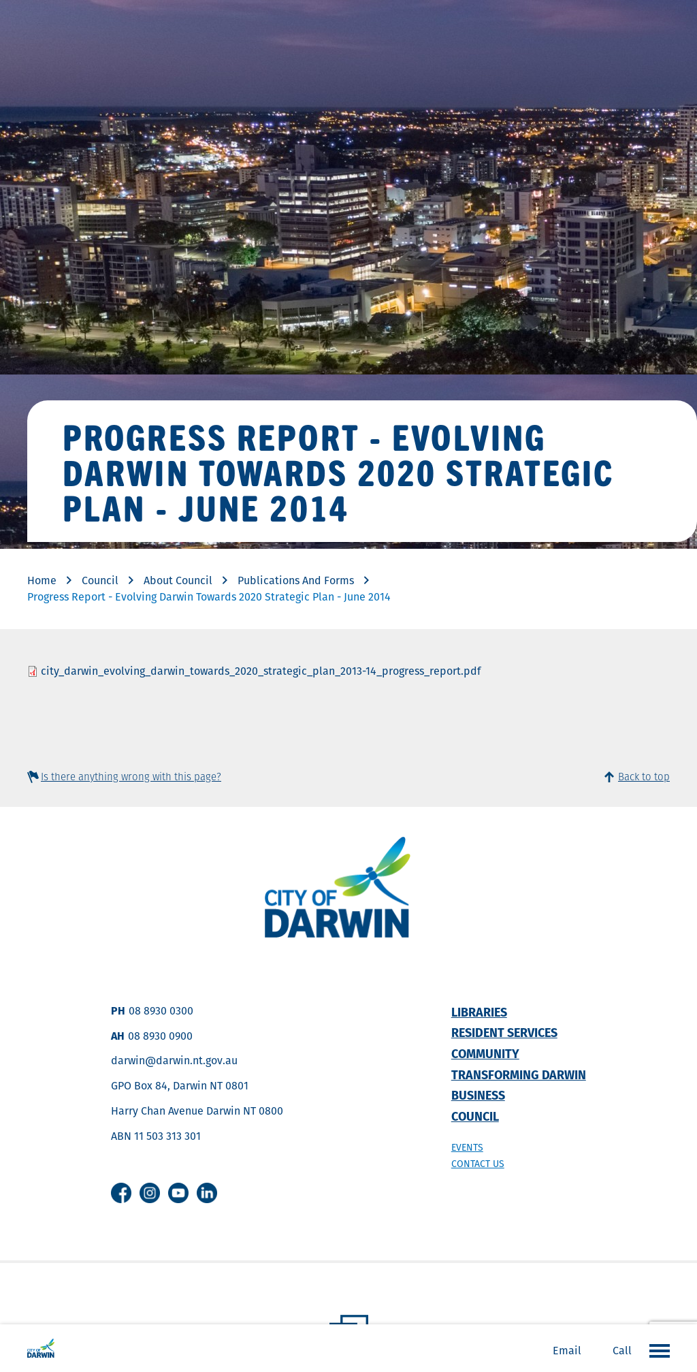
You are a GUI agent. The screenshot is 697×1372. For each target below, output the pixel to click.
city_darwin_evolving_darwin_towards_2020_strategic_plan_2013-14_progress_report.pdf (261, 671)
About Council (178, 580)
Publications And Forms (296, 580)
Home (41, 580)
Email (567, 1350)
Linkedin (207, 1193)
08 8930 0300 (161, 1011)
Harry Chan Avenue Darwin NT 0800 (197, 1111)
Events (467, 1147)
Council (100, 580)
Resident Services (504, 1032)
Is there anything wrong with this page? (131, 776)
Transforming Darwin (518, 1074)
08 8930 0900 (160, 1036)
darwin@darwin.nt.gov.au (174, 1060)
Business (478, 1095)
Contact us (477, 1163)
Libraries (479, 1012)
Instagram (150, 1193)
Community (485, 1053)
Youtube (178, 1193)
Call (622, 1350)
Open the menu (656, 1350)
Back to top (644, 776)
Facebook (121, 1193)
